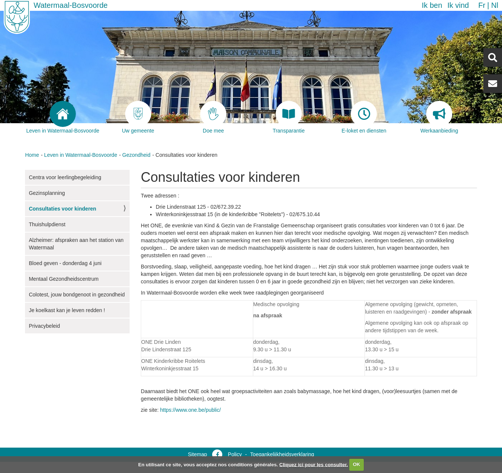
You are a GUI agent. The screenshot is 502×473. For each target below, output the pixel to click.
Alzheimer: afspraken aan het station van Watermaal (76, 243)
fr (481, 5)
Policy (235, 454)
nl (494, 5)
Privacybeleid (44, 326)
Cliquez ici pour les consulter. (313, 464)
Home (32, 155)
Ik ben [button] (432, 5)
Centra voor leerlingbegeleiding (65, 177)
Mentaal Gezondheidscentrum (64, 279)
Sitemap (197, 454)
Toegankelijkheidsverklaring (282, 454)
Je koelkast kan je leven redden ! (67, 310)
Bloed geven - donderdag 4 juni (65, 263)
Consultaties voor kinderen (62, 209)
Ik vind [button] (458, 5)
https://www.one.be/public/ (190, 410)
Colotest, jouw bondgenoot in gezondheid (77, 295)
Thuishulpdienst (47, 224)
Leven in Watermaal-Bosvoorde (80, 155)
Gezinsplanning (47, 193)
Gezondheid (136, 155)
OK (356, 464)
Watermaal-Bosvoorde (71, 5)
